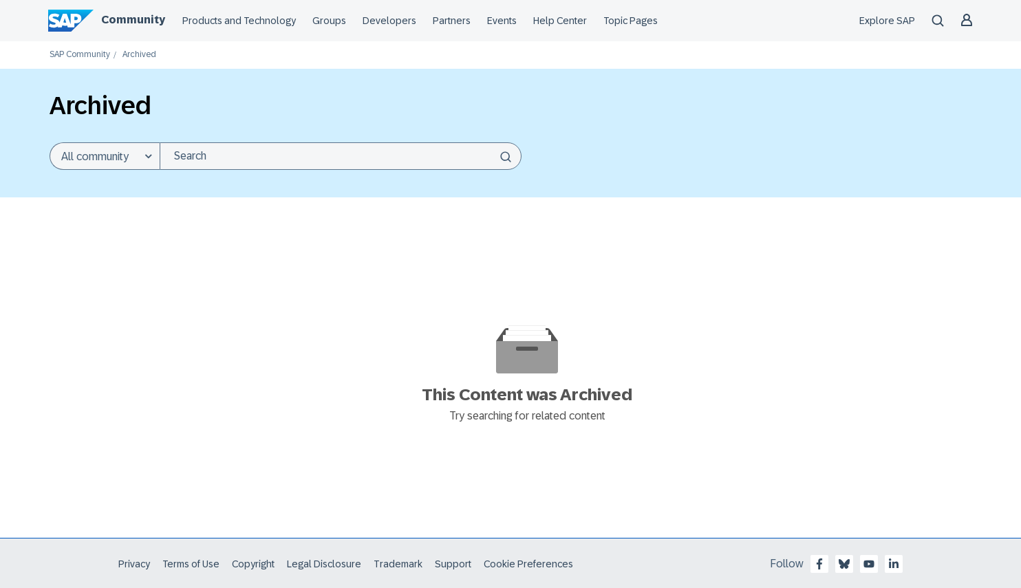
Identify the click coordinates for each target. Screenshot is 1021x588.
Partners (452, 20)
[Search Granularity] (105, 156)
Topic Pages (630, 20)
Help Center (560, 20)
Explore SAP (887, 20)
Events (502, 20)
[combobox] (341, 156)
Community (133, 19)
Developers (389, 20)
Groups (329, 20)
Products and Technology (239, 20)
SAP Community (80, 54)
